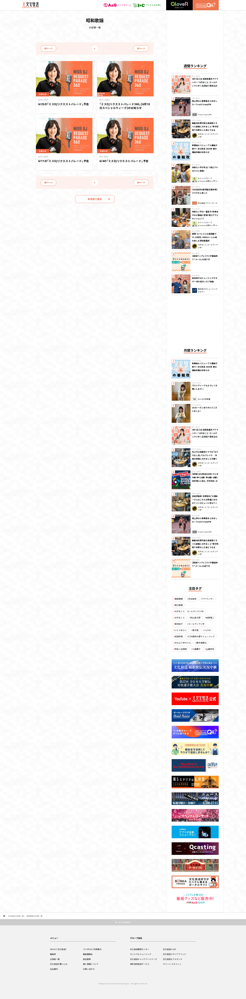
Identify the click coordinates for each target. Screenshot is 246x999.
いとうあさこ (181, 630)
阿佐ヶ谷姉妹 (181, 648)
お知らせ (43, 94)
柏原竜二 (210, 617)
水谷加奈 (192, 598)
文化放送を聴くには (58, 964)
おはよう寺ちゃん (183, 642)
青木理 (195, 630)
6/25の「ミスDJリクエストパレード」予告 (63, 104)
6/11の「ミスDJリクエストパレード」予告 (63, 161)
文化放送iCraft (169, 949)
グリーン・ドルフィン (172, 964)
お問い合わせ (89, 969)
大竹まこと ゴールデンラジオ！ (189, 611)
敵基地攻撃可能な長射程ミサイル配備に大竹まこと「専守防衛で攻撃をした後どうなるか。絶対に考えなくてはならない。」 (205, 130)
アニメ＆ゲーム (117, 5)
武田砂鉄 (179, 636)
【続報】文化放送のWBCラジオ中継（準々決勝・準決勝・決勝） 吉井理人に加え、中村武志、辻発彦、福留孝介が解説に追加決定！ (205, 481)
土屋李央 (210, 648)
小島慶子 (196, 648)
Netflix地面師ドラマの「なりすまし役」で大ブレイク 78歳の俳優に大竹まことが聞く (205, 455)
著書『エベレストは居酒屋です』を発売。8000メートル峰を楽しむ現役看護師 (204, 237)
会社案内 (54, 969)
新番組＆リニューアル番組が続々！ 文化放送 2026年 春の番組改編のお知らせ (204, 149)
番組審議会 (88, 954)
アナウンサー (208, 598)
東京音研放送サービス (139, 964)
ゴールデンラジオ (196, 623)
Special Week (101, 94)
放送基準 (87, 959)
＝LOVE (207, 630)
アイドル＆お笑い (147, 5)
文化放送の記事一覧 (16, 916)
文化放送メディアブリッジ (174, 954)
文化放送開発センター (139, 949)
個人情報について (90, 964)
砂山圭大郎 (195, 617)
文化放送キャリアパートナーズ (143, 959)
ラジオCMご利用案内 (92, 949)
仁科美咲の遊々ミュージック (201, 636)
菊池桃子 (179, 623)
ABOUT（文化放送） (58, 949)
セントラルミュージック (140, 954)
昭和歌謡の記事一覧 (35, 916)
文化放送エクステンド (172, 959)
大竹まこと (180, 617)
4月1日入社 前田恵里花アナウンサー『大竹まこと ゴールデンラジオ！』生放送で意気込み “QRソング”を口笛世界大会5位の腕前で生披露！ (205, 85)
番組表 (53, 954)
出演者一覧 (55, 959)
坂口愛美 (179, 605)
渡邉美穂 (179, 598)
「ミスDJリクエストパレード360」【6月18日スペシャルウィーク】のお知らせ (124, 106)
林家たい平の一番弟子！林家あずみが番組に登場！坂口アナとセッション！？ (205, 215)
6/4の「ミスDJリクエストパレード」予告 (123, 161)
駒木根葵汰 (201, 642)
